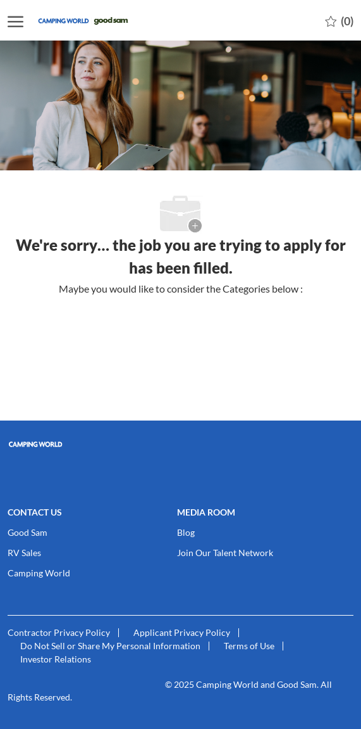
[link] (180, 444)
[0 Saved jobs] (339, 20)
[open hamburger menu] (15, 20)
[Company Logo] (99, 20)
